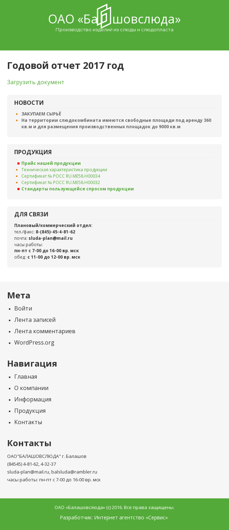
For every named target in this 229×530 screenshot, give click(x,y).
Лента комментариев (45, 331)
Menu (114, 41)
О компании (31, 388)
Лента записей (35, 320)
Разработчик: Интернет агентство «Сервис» (114, 517)
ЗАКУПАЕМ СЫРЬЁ (41, 114)
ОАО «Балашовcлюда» (114, 19)
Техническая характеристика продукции (64, 170)
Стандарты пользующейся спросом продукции (77, 189)
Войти (23, 308)
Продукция (30, 411)
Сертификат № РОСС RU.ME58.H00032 (60, 182)
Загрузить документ (35, 82)
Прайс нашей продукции (51, 163)
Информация (32, 399)
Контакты (28, 422)
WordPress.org (34, 342)
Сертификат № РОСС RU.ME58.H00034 (60, 176)
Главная (25, 376)
